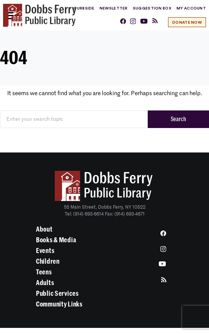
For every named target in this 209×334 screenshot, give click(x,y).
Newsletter (114, 8)
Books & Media (56, 240)
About (44, 229)
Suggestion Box (152, 8)
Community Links (59, 304)
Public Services (57, 293)
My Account (191, 8)
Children (48, 261)
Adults (45, 282)
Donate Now (187, 22)
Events (45, 250)
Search (178, 119)
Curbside (83, 8)
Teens (44, 272)
